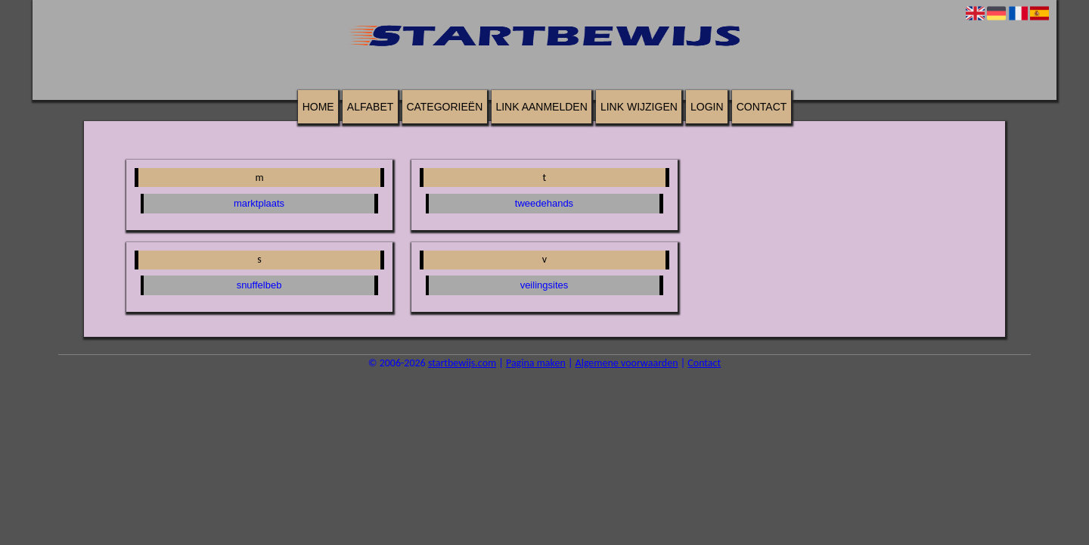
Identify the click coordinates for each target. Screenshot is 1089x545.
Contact (762, 107)
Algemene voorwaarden (627, 363)
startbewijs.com (462, 363)
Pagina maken (536, 363)
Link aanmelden (541, 107)
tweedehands (544, 203)
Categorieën (444, 107)
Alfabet (370, 107)
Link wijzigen (639, 107)
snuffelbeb (259, 285)
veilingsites (544, 285)
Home (318, 107)
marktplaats (259, 203)
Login (707, 107)
